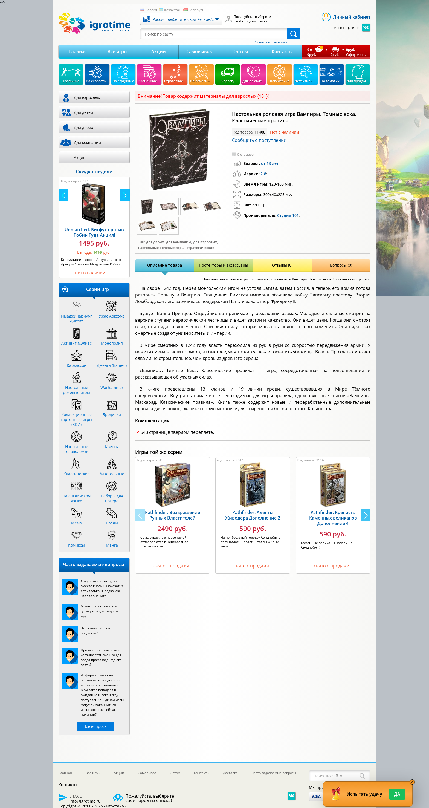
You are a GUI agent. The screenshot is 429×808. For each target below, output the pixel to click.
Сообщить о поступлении (259, 140)
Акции (158, 51)
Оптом (240, 51)
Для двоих (155, 242)
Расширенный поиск (270, 42)
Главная (78, 51)
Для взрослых (205, 242)
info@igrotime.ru (85, 801)
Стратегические (200, 247)
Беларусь (196, 9)
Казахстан (172, 9)
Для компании (178, 242)
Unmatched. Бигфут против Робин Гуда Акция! (94, 232)
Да (397, 794)
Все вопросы (95, 726)
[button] (365, 515)
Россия (151, 9)
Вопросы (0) (341, 265)
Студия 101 (288, 215)
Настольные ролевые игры (161, 247)
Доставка (230, 773)
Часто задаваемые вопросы (273, 773)
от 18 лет (270, 163)
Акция (79, 157)
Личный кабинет (351, 17)
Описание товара (164, 265)
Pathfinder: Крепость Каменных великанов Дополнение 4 (333, 518)
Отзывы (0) (282, 265)
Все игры (117, 51)
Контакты (282, 51)
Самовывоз (199, 51)
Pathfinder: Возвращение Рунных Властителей (172, 515)
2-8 (263, 173)
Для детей (83, 112)
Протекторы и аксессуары (223, 265)
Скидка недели (94, 171)
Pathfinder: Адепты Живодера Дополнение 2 (252, 515)
